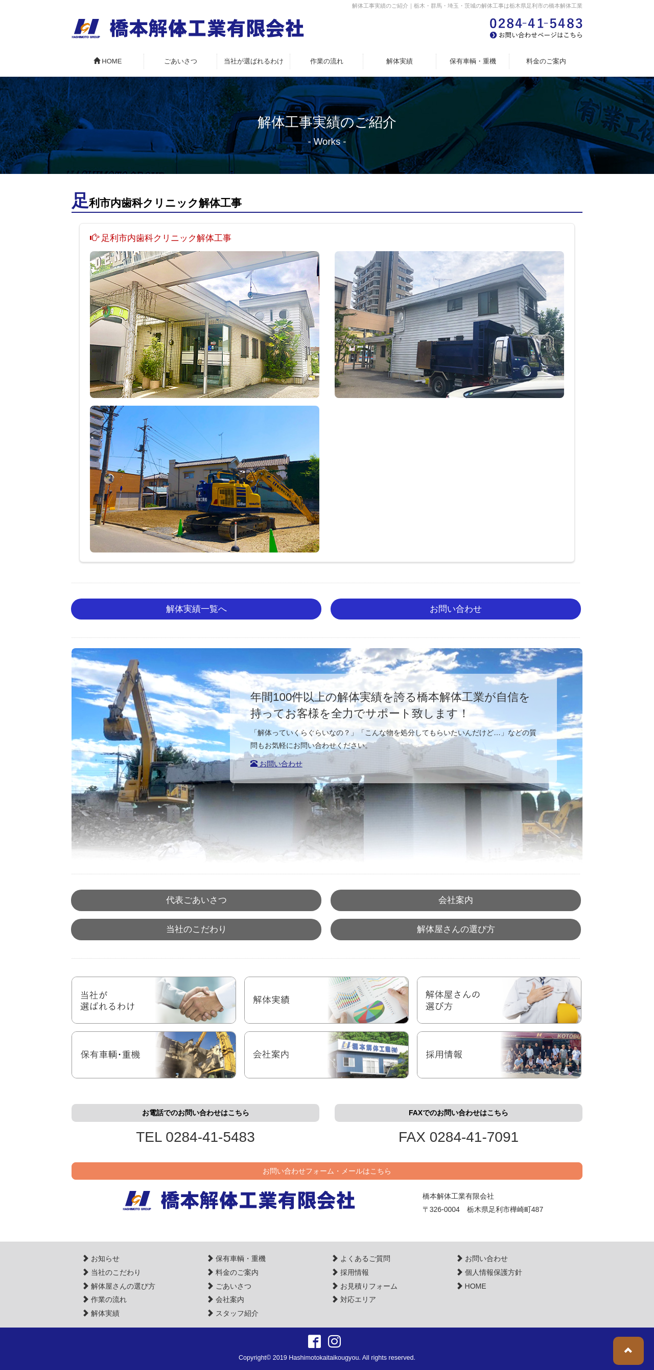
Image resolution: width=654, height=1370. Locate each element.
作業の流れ (326, 61)
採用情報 (350, 1272)
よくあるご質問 (360, 1258)
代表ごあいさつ (196, 900)
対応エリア (353, 1299)
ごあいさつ (180, 61)
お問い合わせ (456, 609)
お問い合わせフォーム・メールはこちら (327, 1171)
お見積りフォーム (364, 1286)
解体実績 (399, 61)
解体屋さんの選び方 (456, 929)
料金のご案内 (546, 61)
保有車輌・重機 (473, 61)
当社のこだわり (196, 929)
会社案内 (455, 900)
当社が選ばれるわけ (254, 61)
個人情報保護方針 (489, 1272)
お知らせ (101, 1258)
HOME (108, 61)
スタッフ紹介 (232, 1313)
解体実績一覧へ (196, 609)
